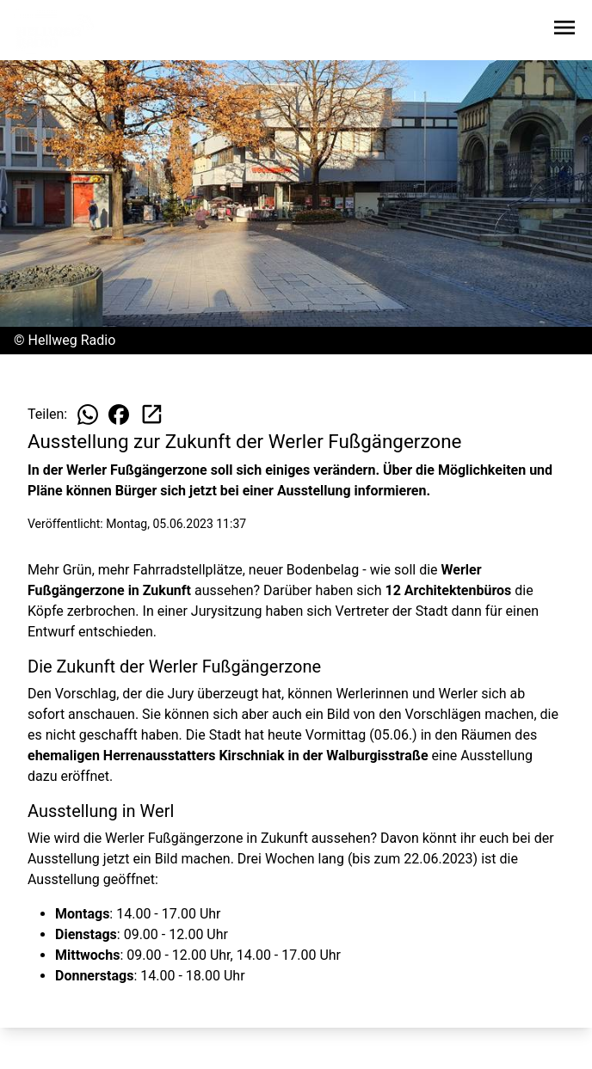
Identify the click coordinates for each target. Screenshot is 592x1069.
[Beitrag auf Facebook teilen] (118, 414)
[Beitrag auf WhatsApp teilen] (87, 414)
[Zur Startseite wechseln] (55, 31)
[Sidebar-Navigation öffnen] (564, 30)
